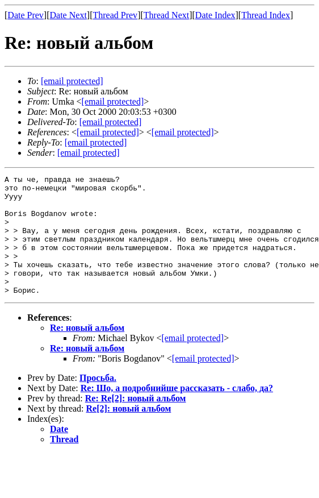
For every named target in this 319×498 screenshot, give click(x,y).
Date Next (68, 15)
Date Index (215, 15)
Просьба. (97, 401)
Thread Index (265, 15)
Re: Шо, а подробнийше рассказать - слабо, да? (177, 412)
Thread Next (166, 15)
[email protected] (110, 122)
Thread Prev (115, 15)
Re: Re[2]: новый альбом (135, 422)
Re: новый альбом (87, 351)
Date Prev (25, 15)
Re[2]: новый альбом (128, 432)
